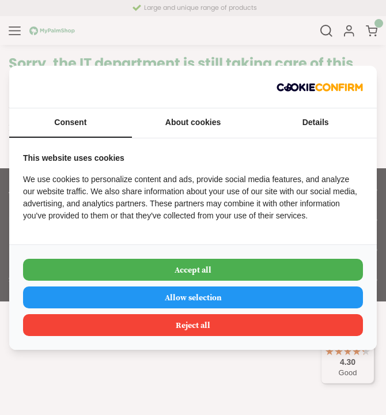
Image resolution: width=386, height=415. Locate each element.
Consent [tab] (70, 122)
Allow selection (193, 297)
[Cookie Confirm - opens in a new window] (320, 87)
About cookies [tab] (193, 122)
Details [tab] (315, 122)
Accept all (193, 270)
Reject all (193, 325)
